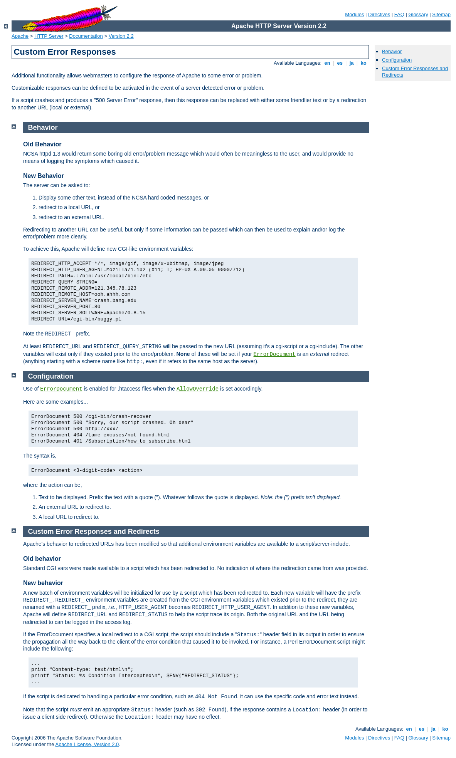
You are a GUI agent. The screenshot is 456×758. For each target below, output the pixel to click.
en (327, 63)
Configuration (397, 60)
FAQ (399, 14)
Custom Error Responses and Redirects (94, 531)
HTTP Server (49, 36)
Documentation (86, 36)
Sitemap (441, 14)
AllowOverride (198, 389)
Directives (379, 14)
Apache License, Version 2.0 (87, 744)
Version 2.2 (121, 36)
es (340, 63)
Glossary (418, 14)
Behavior (392, 51)
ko (363, 63)
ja (351, 63)
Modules (354, 14)
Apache (20, 36)
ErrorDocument (275, 354)
